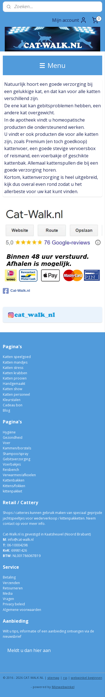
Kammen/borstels (17, 448)
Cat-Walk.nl (16, 291)
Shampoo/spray (15, 453)
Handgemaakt (14, 383)
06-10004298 (15, 545)
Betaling (9, 577)
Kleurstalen (11, 399)
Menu (53, 65)
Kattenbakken (13, 480)
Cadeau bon (12, 405)
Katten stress (13, 367)
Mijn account (69, 20)
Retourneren (13, 588)
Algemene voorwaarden (22, 609)
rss (65, 677)
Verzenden (11, 582)
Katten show (12, 389)
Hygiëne (9, 432)
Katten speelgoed (17, 356)
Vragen (8, 598)
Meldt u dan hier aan (29, 650)
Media (8, 593)
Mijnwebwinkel (63, 687)
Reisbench (11, 469)
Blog (6, 410)
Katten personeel (16, 394)
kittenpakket (12, 491)
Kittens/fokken (14, 485)
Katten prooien (15, 378)
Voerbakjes (12, 464)
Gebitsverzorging (16, 459)
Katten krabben (15, 373)
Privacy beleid (14, 604)
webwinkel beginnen (86, 677)
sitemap (53, 677)
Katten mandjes (15, 362)
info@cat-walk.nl (21, 539)
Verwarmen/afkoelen (19, 475)
